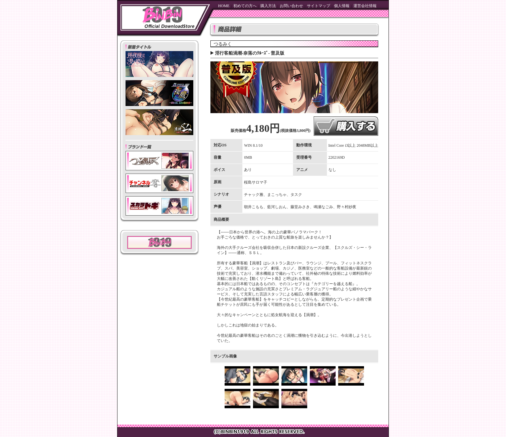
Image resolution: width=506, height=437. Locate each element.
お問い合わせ (291, 6)
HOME (223, 6)
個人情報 (341, 6)
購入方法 (268, 6)
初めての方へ (245, 6)
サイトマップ (318, 6)
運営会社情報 (365, 6)
